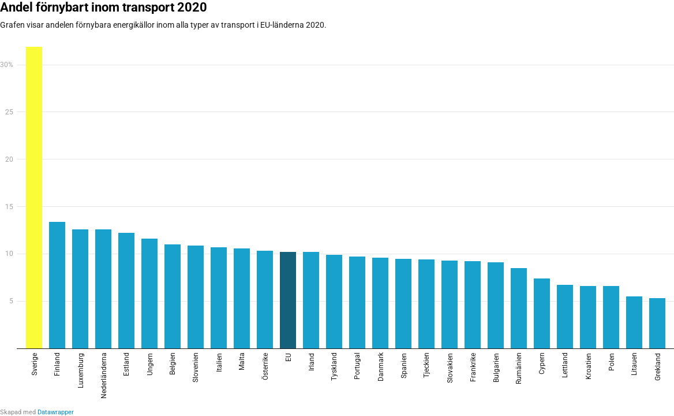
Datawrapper (56, 412)
